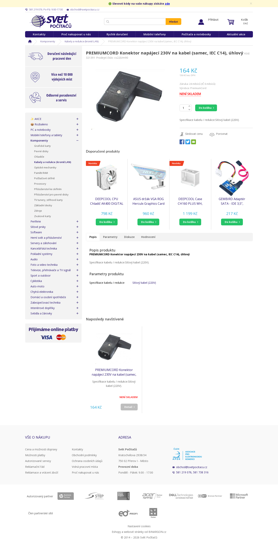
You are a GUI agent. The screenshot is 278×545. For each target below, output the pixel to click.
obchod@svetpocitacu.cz (191, 467)
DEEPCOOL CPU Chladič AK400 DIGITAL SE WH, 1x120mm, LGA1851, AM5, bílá (106, 201)
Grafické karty (42, 146)
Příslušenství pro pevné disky (51, 194)
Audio (34, 259)
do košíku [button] (105, 222)
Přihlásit (213, 19)
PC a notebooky (41, 130)
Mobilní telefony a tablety (46, 135)
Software (36, 232)
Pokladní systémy (41, 254)
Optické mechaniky (45, 167)
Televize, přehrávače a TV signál (51, 270)
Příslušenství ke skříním (48, 189)
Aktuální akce (236, 34)
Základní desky (43, 205)
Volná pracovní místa (85, 467)
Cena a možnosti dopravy (41, 449)
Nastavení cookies (139, 526)
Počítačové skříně (44, 178)
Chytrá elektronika (42, 292)
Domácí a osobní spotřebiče (48, 297)
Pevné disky (41, 151)
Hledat (173, 21)
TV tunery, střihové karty (48, 200)
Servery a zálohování (43, 243)
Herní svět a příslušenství (46, 237)
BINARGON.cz (157, 532)
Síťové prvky (38, 227)
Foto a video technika (44, 265)
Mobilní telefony (154, 34)
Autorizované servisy (38, 461)
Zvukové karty (42, 216)
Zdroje (38, 210)
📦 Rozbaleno (39, 124)
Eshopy (116, 532)
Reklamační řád (34, 467)
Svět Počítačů (50, 21)
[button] (106, 222)
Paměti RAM (41, 173)
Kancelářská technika (44, 248)
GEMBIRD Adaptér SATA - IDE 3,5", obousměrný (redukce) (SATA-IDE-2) (232, 201)
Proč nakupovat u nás (76, 34)
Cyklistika (36, 281)
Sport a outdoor (41, 275)
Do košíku (205, 108)
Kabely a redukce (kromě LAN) (81, 41)
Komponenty (47, 41)
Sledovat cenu (194, 134)
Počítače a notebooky (196, 34)
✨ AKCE (36, 119)
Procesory (40, 183)
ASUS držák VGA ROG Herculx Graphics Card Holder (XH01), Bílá (148, 201)
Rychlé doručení (117, 34)
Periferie (36, 221)
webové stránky (134, 532)
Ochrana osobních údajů (87, 461)
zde (167, 3)
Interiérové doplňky (43, 308)
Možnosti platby (35, 455)
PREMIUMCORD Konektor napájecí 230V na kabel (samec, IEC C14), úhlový (114, 372)
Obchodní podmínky (84, 455)
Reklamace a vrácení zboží (41, 472)
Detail (128, 407)
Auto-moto (37, 286)
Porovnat (222, 134)
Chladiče (39, 156)
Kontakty (39, 34)
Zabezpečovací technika (45, 302)
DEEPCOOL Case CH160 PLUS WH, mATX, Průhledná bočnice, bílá (190, 201)
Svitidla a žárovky (41, 313)
